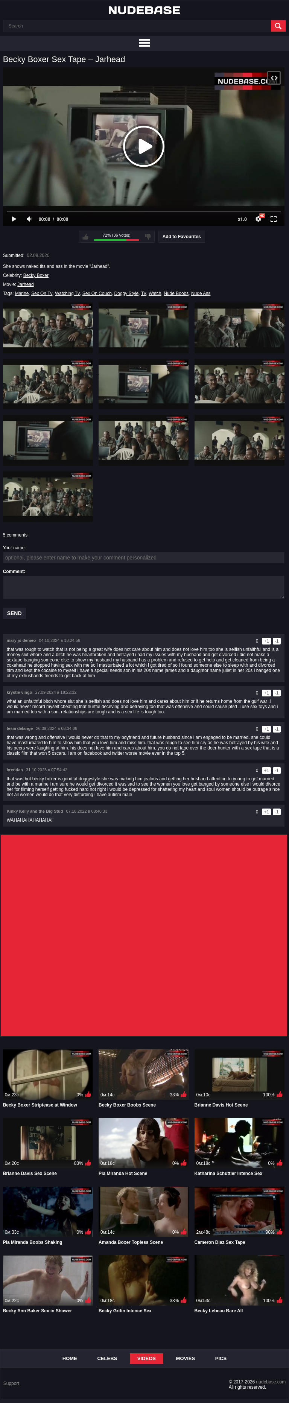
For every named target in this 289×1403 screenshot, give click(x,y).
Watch (155, 293)
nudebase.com (271, 1382)
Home (69, 1358)
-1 (277, 641)
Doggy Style (126, 293)
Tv (143, 293)
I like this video (85, 236)
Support (11, 1383)
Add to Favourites (182, 236)
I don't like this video (147, 236)
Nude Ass (200, 293)
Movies (185, 1358)
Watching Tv (67, 293)
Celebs (107, 1358)
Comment (13, 571)
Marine (22, 293)
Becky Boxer (36, 275)
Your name (14, 547)
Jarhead (25, 284)
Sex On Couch (97, 293)
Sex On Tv (41, 293)
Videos (146, 1358)
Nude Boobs (176, 293)
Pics (221, 1358)
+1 (266, 641)
